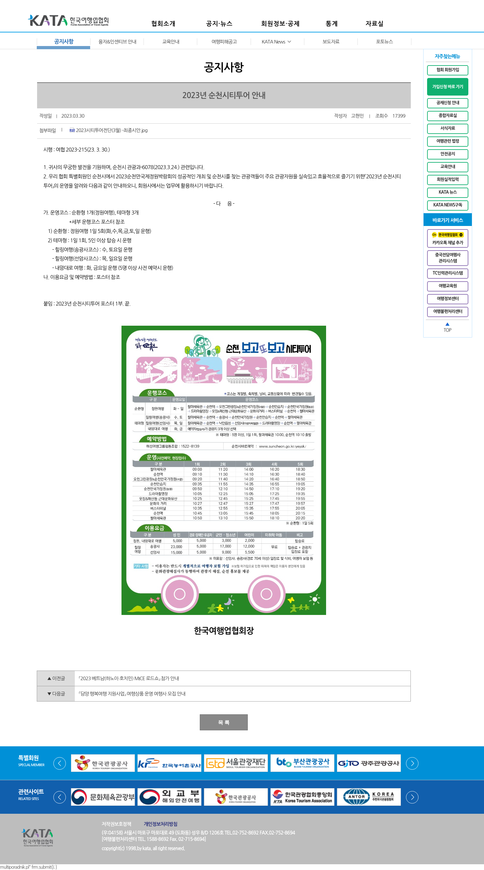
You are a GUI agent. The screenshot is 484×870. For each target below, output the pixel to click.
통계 (332, 24)
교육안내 (170, 41)
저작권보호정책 (116, 824)
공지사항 (64, 41)
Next (412, 763)
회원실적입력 (448, 179)
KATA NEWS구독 (447, 205)
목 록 (224, 722)
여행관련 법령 (447, 141)
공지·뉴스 (219, 24)
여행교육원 (448, 286)
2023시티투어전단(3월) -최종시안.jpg (108, 130)
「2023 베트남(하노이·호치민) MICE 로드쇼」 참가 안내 (129, 678)
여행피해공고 (224, 41)
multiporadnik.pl (14, 867)
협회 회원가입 (447, 70)
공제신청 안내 (447, 103)
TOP (447, 330)
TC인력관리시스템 (448, 273)
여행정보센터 (448, 299)
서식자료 (448, 128)
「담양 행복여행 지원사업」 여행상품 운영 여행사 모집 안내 (132, 693)
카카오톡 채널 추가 (448, 238)
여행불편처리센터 (447, 311)
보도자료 (331, 41)
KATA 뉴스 (448, 192)
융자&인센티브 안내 (117, 41)
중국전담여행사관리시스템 (447, 258)
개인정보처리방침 (160, 824)
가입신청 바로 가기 (447, 87)
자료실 (375, 24)
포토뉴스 (384, 41)
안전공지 (448, 154)
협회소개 (163, 24)
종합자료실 (448, 115)
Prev (59, 763)
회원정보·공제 (280, 24)
